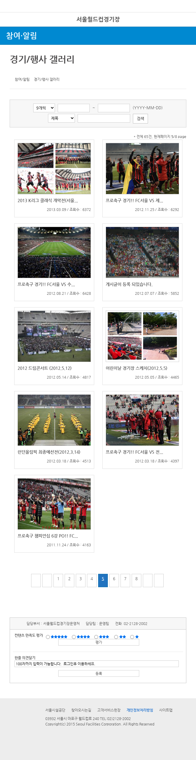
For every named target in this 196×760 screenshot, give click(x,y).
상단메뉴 (185, 29)
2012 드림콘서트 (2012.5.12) (45, 368)
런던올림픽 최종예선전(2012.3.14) (49, 451)
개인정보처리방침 (140, 710)
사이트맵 (165, 710)
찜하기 (43, 70)
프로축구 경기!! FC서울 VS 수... (46, 284)
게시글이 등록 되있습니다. (129, 284)
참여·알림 (21, 35)
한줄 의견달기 (24, 658)
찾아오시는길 (81, 710)
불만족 (123, 636)
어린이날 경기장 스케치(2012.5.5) (136, 368)
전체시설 (13, 27)
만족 (84, 636)
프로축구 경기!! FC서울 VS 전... (134, 451)
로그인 (181, 18)
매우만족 (60, 636)
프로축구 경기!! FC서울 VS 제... (134, 200)
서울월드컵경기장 (98, 19)
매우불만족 (137, 636)
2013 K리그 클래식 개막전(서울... (48, 200)
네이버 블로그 (34, 70)
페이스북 (24, 70)
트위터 (15, 70)
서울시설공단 (55, 710)
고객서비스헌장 (108, 710)
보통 (105, 636)
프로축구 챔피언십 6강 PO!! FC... (48, 535)
